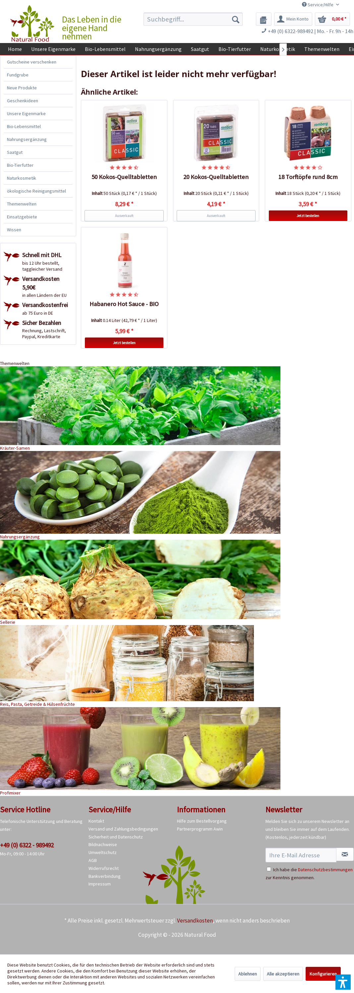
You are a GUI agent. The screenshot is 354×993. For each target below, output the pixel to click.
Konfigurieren (323, 974)
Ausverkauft (124, 215)
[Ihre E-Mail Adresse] (301, 855)
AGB (92, 860)
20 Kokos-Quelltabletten (216, 177)
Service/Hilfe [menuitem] (318, 5)
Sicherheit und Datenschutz (115, 837)
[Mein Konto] (293, 19)
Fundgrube (18, 75)
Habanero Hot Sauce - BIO (124, 304)
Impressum (99, 884)
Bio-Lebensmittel (24, 126)
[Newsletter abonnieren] (345, 854)
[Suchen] (236, 19)
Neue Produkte (22, 88)
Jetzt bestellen (308, 215)
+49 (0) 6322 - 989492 (27, 845)
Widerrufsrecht (103, 868)
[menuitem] (193, 19)
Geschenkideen (22, 101)
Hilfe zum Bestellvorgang (202, 821)
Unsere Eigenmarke (26, 113)
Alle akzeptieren (283, 974)
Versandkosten (195, 920)
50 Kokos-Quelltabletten (124, 177)
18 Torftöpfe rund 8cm (308, 177)
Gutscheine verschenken (31, 62)
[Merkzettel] (263, 19)
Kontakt (96, 821)
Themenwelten (21, 204)
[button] (343, 982)
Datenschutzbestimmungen (325, 870)
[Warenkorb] (332, 19)
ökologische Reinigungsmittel (36, 191)
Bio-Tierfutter (20, 165)
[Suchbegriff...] (193, 19)
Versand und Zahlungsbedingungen (123, 829)
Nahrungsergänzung (27, 139)
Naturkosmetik (21, 178)
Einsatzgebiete (22, 217)
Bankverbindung (104, 876)
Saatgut (15, 152)
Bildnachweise (102, 844)
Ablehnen (247, 974)
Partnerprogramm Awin (200, 829)
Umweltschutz (102, 852)
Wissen (14, 230)
